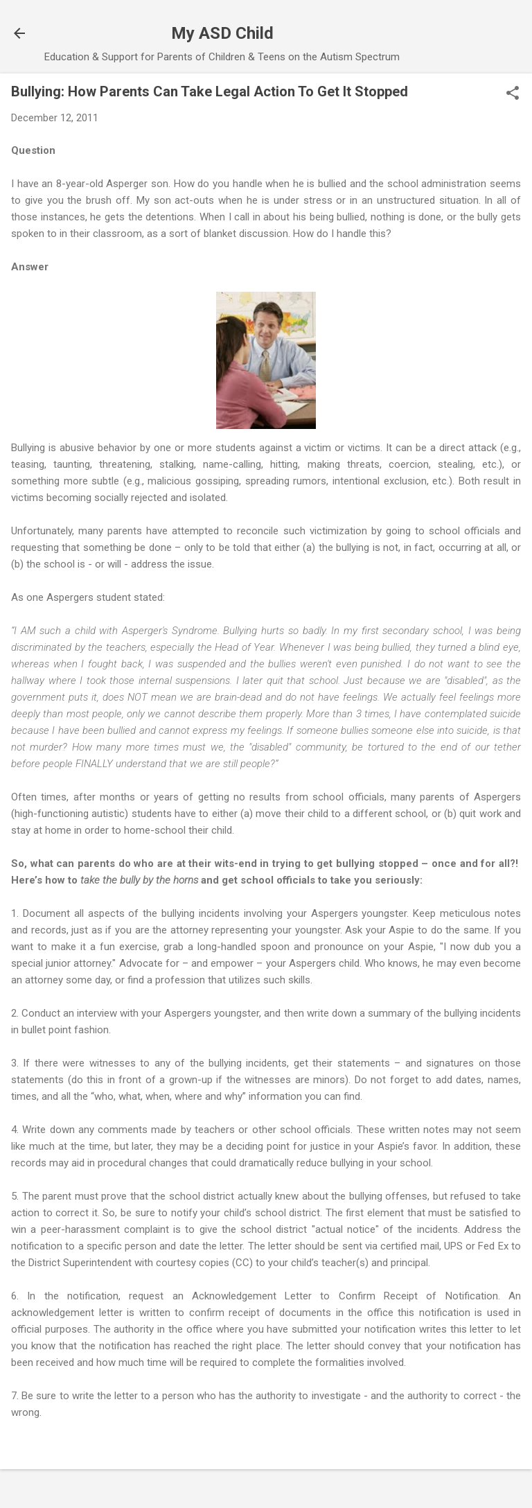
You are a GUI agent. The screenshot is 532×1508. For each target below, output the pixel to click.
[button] (512, 94)
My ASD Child (222, 33)
